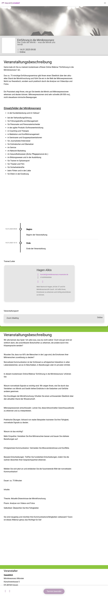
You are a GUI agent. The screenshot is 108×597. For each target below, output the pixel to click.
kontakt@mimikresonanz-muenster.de (52, 274)
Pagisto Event (10, 3)
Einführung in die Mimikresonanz (35, 40)
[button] (105, 3)
